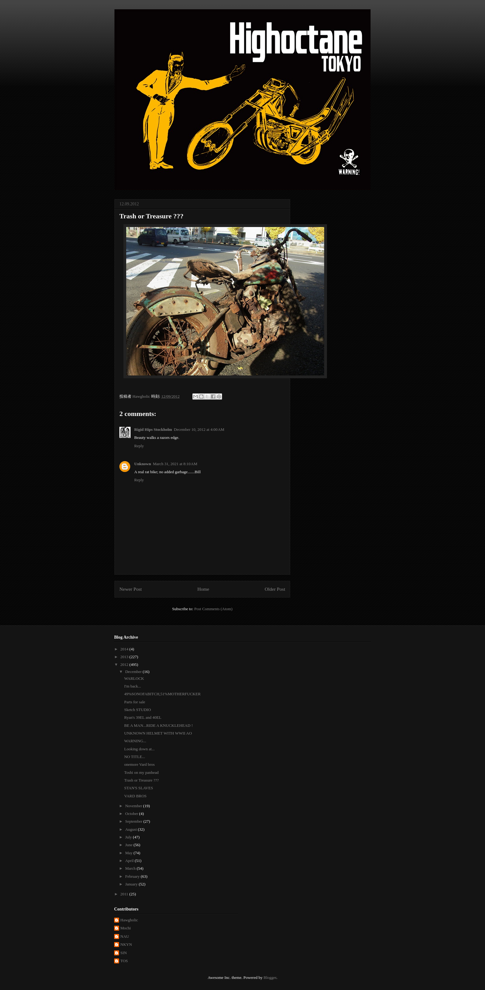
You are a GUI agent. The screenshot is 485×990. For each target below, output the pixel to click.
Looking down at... (139, 749)
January (132, 884)
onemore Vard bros (139, 764)
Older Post (275, 589)
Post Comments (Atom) (213, 608)
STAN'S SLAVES (138, 788)
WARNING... (135, 741)
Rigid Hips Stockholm (153, 429)
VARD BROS (135, 796)
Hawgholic (129, 920)
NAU (124, 936)
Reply (139, 446)
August (131, 829)
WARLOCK (134, 678)
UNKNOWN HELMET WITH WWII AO (158, 733)
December (134, 671)
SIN (123, 952)
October (132, 813)
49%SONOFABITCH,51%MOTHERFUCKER (162, 694)
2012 (124, 664)
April (130, 860)
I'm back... (132, 686)
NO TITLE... (134, 756)
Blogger (270, 977)
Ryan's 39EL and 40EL (142, 717)
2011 (124, 894)
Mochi (125, 928)
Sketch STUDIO (137, 709)
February (133, 876)
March (131, 868)
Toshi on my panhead (141, 772)
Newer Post (130, 589)
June (129, 844)
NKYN (126, 944)
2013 (124, 656)
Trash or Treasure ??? (141, 780)
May (129, 853)
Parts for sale (134, 702)
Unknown (142, 463)
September (134, 821)
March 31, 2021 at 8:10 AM (175, 463)
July (129, 837)
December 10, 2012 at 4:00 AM (199, 429)
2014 (124, 649)
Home (203, 589)
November (134, 806)
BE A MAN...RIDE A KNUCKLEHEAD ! (158, 725)
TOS (124, 960)
